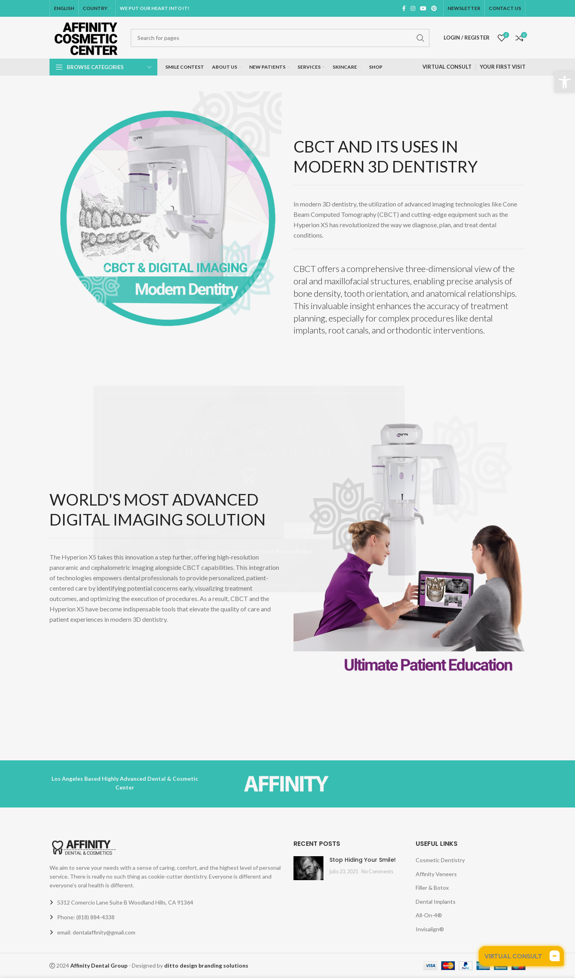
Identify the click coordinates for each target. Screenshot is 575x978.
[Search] (280, 38)
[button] (564, 82)
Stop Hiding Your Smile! (362, 860)
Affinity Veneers (436, 874)
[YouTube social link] (423, 8)
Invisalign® (430, 929)
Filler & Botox (432, 887)
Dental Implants (436, 901)
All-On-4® (429, 915)
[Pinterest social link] (434, 8)
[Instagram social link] (413, 8)
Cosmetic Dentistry (440, 860)
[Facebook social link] (404, 8)
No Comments (377, 872)
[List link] (166, 917)
